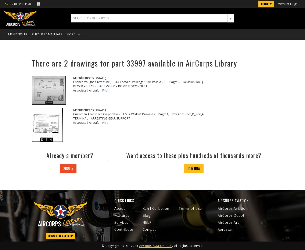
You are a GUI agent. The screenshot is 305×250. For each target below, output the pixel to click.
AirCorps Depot (231, 215)
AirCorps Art (228, 222)
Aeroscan (226, 229)
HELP (147, 222)
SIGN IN (68, 168)
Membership (18, 34)
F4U (105, 90)
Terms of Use (190, 208)
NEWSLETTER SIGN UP (60, 236)
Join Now (266, 4)
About (119, 208)
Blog (147, 215)
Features (121, 215)
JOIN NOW (193, 168)
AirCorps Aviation (233, 208)
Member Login (287, 4)
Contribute (123, 229)
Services (121, 222)
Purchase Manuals (47, 34)
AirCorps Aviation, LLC (155, 246)
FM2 (105, 123)
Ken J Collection (156, 208)
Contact (149, 229)
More (73, 34)
